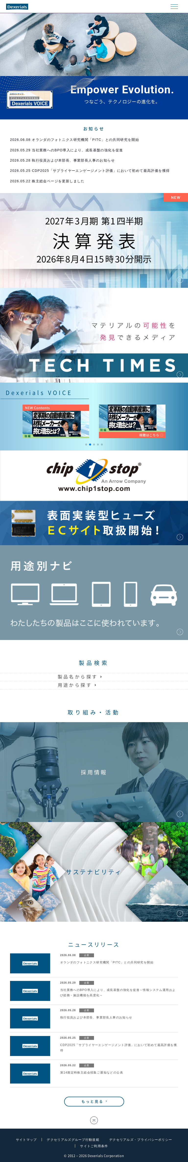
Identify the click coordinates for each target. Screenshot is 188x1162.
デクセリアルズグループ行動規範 (73, 1140)
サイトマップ (26, 1140)
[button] (86, 444)
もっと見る (93, 1101)
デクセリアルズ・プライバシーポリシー (140, 1140)
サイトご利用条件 (94, 1146)
